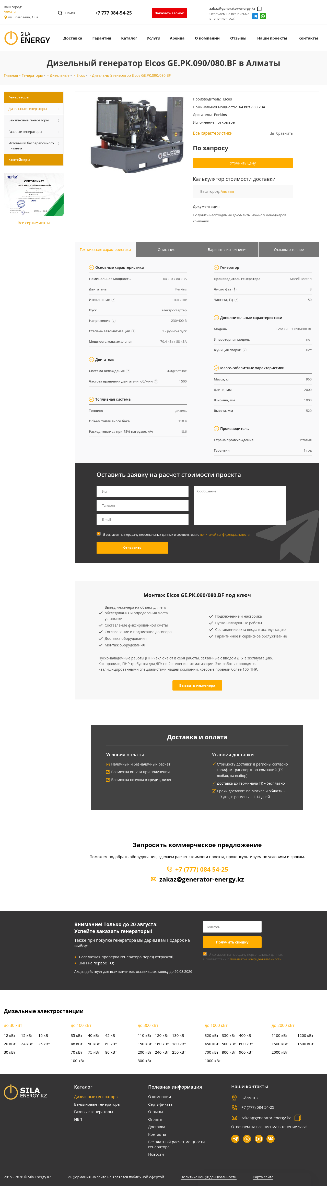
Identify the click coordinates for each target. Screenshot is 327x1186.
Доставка (156, 1126)
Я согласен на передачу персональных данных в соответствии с (176, 534)
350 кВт (229, 1035)
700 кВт (211, 1052)
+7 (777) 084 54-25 (201, 869)
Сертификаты (160, 1104)
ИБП (78, 1119)
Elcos (227, 99)
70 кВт (77, 1052)
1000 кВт (213, 1060)
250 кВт (179, 1052)
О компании (159, 1096)
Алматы (10, 11)
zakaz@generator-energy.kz (232, 8)
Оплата (155, 1119)
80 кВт (111, 1052)
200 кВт (144, 1052)
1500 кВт (280, 1043)
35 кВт (77, 1035)
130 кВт (179, 1035)
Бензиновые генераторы (97, 1104)
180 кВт (179, 1043)
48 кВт (77, 1043)
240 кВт (162, 1052)
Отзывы (155, 1111)
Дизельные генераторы (96, 1096)
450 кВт (211, 1043)
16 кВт (44, 1035)
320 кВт (211, 1035)
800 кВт (229, 1052)
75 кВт (94, 1052)
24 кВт (27, 1043)
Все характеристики (213, 133)
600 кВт (246, 1043)
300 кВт (144, 1060)
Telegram (255, 16)
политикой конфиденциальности (225, 534)
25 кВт (44, 1043)
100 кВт (78, 1060)
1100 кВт (280, 1035)
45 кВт (111, 1035)
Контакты (157, 1134)
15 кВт (27, 1035)
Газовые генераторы (93, 1111)
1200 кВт (305, 1035)
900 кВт (246, 1052)
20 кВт (10, 1043)
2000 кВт (280, 1052)
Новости (156, 1154)
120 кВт (162, 1035)
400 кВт (246, 1035)
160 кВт (162, 1043)
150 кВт (144, 1043)
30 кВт (10, 1052)
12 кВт (10, 1035)
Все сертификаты (34, 222)
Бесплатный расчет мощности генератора (176, 1144)
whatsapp (263, 16)
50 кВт (94, 1043)
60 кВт (111, 1043)
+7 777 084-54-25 (113, 13)
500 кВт (229, 1043)
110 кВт (144, 1035)
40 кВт (94, 1035)
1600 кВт (305, 1043)
